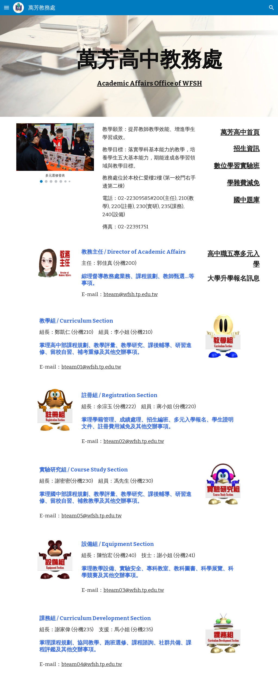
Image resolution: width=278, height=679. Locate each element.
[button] (6, 7)
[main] (149, 66)
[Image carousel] (55, 153)
